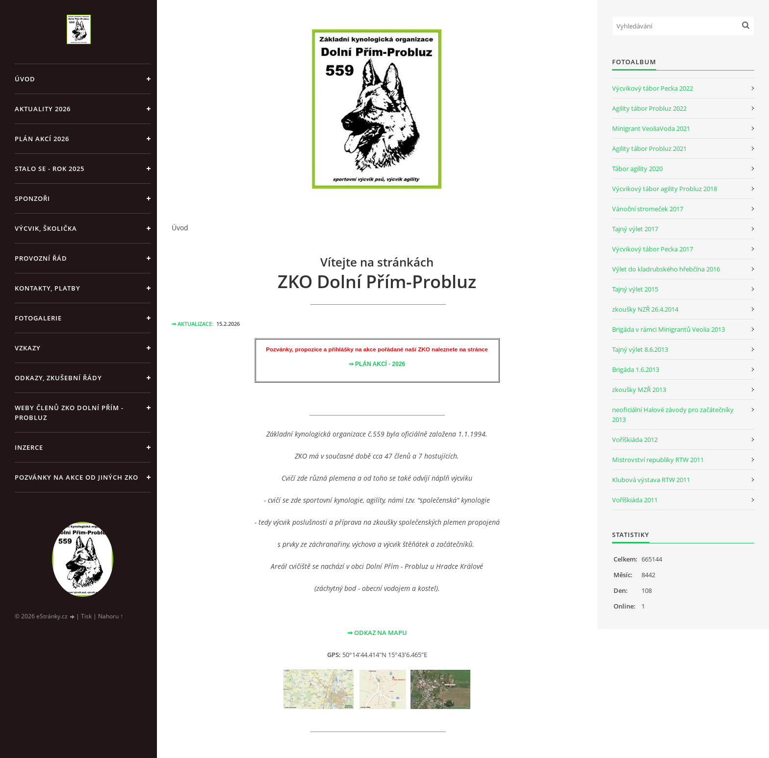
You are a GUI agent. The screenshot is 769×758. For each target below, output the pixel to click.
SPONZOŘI (32, 198)
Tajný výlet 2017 (635, 228)
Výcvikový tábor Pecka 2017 (652, 249)
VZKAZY (28, 347)
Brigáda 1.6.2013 (635, 369)
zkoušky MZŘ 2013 (639, 389)
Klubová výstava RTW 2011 (651, 479)
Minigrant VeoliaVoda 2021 (651, 128)
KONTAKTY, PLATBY (47, 288)
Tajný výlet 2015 (635, 289)
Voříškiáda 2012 (635, 439)
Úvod (25, 78)
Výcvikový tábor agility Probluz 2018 (664, 188)
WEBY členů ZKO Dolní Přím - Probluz (69, 412)
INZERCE (29, 447)
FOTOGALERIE (38, 318)
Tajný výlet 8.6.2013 (640, 349)
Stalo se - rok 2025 (49, 168)
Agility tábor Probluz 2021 (649, 148)
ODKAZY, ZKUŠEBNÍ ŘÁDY (58, 377)
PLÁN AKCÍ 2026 (42, 138)
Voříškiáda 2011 (635, 499)
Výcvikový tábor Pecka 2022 (652, 88)
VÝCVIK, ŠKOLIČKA (46, 228)
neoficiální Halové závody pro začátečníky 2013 (673, 414)
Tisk (86, 616)
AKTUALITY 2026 (43, 108)
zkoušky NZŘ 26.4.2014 (645, 309)
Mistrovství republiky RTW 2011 (658, 459)
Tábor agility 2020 (637, 168)
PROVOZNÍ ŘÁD (41, 258)
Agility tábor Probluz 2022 (649, 108)
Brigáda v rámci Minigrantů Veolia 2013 (668, 329)
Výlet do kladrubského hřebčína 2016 (666, 269)
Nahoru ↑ (110, 616)
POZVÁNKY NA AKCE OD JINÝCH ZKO (76, 477)
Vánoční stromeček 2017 (647, 208)
